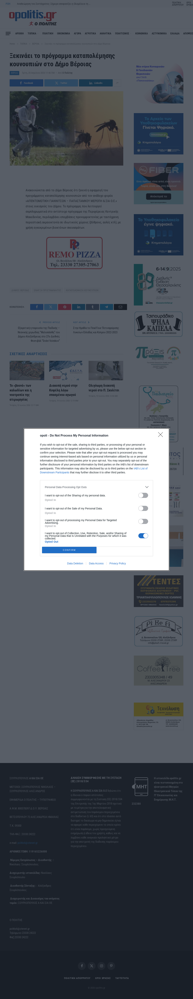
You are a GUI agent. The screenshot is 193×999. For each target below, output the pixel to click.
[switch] (143, 495)
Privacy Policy (118, 563)
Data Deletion (75, 563)
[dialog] (96, 499)
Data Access (96, 563)
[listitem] (96, 487)
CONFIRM (69, 550)
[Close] (161, 435)
